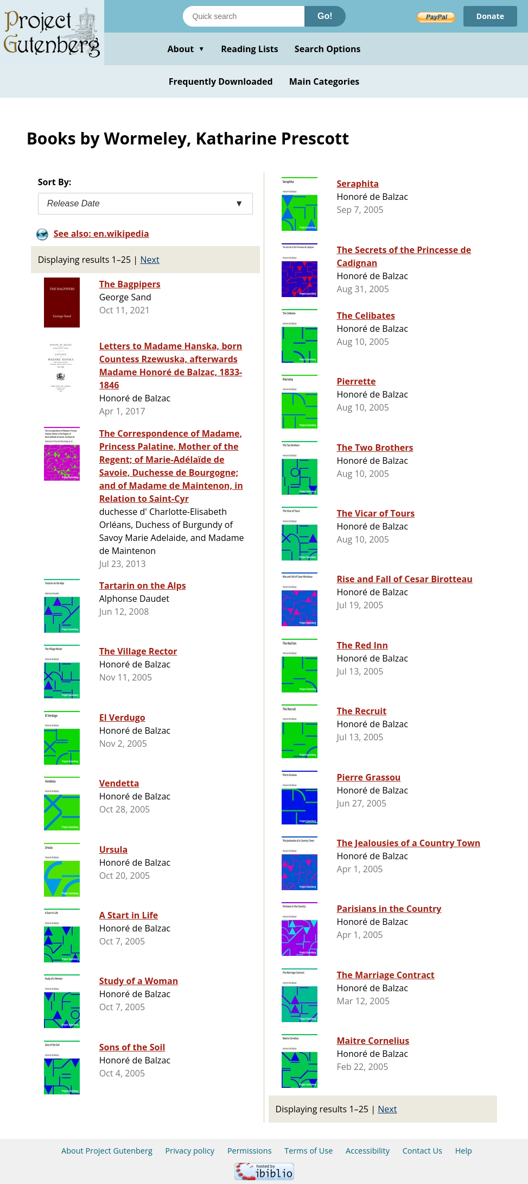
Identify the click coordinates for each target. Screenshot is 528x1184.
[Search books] (243, 16)
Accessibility (368, 1150)
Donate (490, 16)
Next (149, 260)
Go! (325, 16)
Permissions (249, 1150)
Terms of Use (308, 1150)
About (186, 48)
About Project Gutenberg (106, 1150)
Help (463, 1150)
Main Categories (324, 81)
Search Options (328, 49)
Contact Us (422, 1150)
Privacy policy (190, 1150)
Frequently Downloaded (221, 81)
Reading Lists (249, 49)
